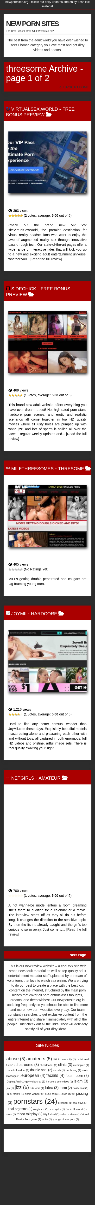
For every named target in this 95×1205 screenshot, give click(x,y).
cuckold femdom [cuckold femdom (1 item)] (18, 1087)
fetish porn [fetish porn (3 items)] (77, 1092)
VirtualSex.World (34, 109)
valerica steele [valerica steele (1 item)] (70, 1131)
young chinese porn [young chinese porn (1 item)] (66, 1136)
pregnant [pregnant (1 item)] (65, 1120)
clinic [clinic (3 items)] (65, 1082)
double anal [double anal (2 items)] (41, 1087)
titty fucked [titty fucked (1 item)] (51, 1131)
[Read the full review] (46, 259)
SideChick (23, 288)
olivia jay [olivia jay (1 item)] (68, 1110)
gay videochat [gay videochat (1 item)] (35, 1098)
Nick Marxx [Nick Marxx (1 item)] (15, 1110)
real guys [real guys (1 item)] (80, 1120)
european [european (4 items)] (33, 1092)
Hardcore (44, 613)
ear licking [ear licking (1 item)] (73, 1087)
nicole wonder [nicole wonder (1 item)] (34, 1110)
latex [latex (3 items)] (52, 1105)
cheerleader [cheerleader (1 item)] (48, 1082)
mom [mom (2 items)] (66, 1105)
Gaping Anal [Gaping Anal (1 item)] (16, 1098)
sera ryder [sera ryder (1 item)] (57, 1126)
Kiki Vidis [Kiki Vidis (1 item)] (37, 1105)
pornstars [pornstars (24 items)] (35, 1118)
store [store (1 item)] (11, 1131)
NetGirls (22, 795)
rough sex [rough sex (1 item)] (41, 1126)
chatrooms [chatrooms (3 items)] (27, 1082)
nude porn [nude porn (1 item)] (53, 1110)
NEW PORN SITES (32, 24)
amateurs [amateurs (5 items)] (39, 1075)
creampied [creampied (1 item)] (81, 1082)
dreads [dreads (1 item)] (59, 1087)
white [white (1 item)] (47, 1136)
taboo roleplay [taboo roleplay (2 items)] (30, 1131)
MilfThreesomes (32, 468)
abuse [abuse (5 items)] (15, 1075)
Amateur (50, 795)
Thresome (71, 468)
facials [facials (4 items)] (55, 1092)
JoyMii (18, 613)
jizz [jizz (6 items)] (22, 1104)
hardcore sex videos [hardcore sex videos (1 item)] (59, 1098)
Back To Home (74, 87)
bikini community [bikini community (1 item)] (64, 1076)
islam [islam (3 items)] (81, 1098)
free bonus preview (40, 112)
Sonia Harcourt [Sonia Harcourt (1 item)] (76, 1126)
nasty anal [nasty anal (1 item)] (81, 1105)
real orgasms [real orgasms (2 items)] (20, 1126)
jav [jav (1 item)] (10, 1105)
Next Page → (80, 972)
